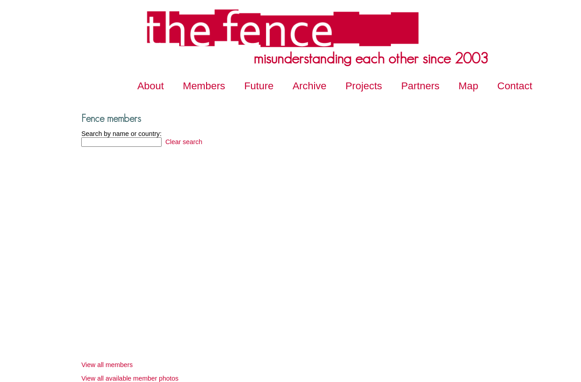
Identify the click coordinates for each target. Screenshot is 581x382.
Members (204, 86)
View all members (107, 364)
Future (259, 86)
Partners (420, 86)
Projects (363, 86)
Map (468, 86)
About (150, 86)
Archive (309, 86)
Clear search (182, 141)
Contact (514, 86)
